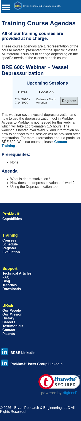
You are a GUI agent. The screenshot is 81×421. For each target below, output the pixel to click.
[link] (59, 385)
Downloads (11, 289)
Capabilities (12, 219)
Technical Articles (17, 273)
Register (9, 248)
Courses (9, 240)
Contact (8, 330)
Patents (8, 334)
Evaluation (11, 252)
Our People (11, 310)
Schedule (10, 244)
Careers (8, 322)
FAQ (6, 277)
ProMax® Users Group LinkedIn (31, 364)
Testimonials (12, 326)
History (8, 318)
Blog (6, 281)
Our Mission (12, 314)
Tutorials (9, 285)
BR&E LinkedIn (18, 353)
